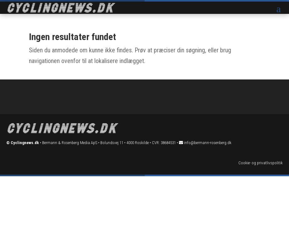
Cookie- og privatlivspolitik (260, 162)
